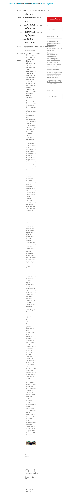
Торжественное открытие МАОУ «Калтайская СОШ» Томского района (54, 81)
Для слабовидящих (55, 19)
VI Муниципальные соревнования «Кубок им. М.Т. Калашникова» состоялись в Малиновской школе (54, 66)
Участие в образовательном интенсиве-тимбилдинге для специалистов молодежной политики (54, 56)
